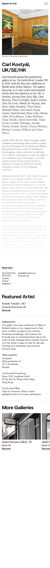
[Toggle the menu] (46, 4)
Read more (7, 267)
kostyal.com (23, 276)
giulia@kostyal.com (26, 273)
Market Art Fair (9, 3)
